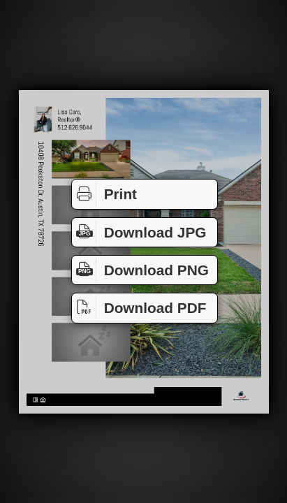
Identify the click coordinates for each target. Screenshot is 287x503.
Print (104, 194)
